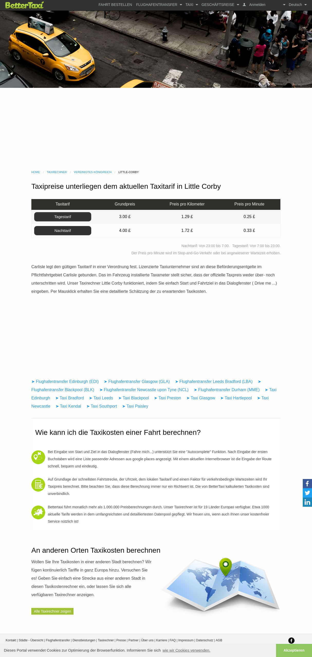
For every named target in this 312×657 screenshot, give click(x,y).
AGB (219, 640)
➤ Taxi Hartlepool (236, 398)
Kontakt (11, 640)
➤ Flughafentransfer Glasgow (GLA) (137, 381)
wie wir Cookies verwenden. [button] (186, 650)
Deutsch (295, 5)
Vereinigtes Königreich (93, 172)
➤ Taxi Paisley (135, 406)
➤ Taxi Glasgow (200, 398)
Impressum (186, 640)
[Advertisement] (156, 129)
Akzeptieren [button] (294, 650)
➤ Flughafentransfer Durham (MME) (227, 390)
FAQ (173, 640)
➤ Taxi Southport (101, 406)
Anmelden (257, 5)
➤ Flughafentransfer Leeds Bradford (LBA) (214, 381)
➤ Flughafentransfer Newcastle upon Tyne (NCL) (144, 390)
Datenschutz (204, 640)
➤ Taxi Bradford (69, 398)
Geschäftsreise (217, 5)
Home (35, 172)
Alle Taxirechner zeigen (52, 611)
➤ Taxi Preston (167, 398)
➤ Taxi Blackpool (133, 398)
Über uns (147, 640)
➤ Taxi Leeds (101, 398)
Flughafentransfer (156, 5)
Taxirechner (57, 172)
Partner (134, 640)
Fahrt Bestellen (115, 5)
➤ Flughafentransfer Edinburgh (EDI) (65, 381)
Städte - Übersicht (31, 640)
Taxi (189, 5)
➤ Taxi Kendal (68, 406)
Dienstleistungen (83, 640)
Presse (121, 640)
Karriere (161, 640)
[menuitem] (115, 4)
